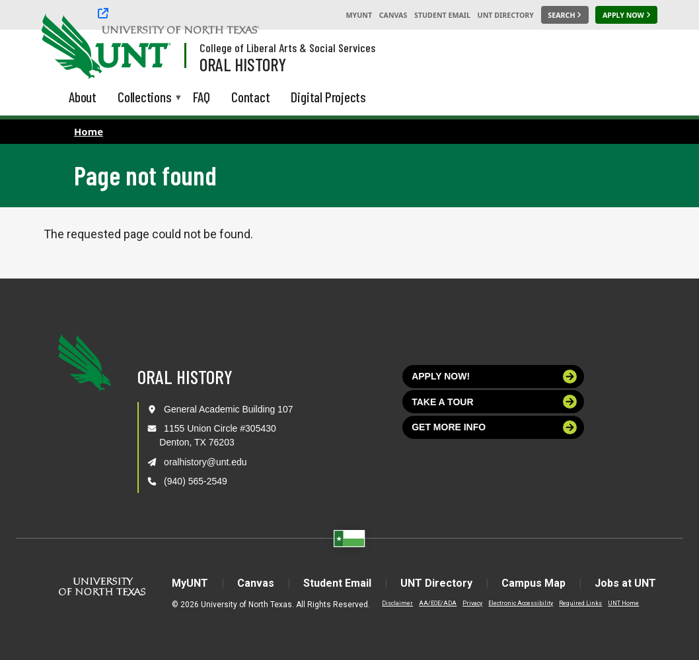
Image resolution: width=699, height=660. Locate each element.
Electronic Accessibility (520, 603)
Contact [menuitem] (250, 96)
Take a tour (494, 402)
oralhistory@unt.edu (205, 462)
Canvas (393, 15)
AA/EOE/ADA (438, 603)
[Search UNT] (565, 15)
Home (88, 131)
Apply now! (494, 376)
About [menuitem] (82, 96)
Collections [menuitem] (145, 98)
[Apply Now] (626, 15)
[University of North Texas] (67, 45)
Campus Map (533, 583)
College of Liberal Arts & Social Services (287, 47)
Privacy (472, 603)
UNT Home (623, 603)
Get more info (494, 427)
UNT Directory (506, 15)
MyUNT (359, 15)
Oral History (243, 64)
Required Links (580, 603)
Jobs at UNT (625, 583)
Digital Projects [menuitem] (328, 96)
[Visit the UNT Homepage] (151, 47)
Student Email (442, 15)
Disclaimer (397, 603)
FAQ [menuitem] (201, 96)
